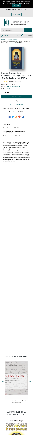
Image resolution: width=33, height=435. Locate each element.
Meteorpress (11, 88)
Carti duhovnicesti (12, 39)
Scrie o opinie (17, 81)
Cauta (28, 30)
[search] (12, 30)
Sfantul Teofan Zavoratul (13, 86)
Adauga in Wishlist (16, 111)
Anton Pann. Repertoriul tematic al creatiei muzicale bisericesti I (16, 401)
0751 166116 (8, 36)
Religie (3, 39)
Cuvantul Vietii (18, 397)
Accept (16, 5)
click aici (28, 3)
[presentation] (3, 382)
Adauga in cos (16, 96)
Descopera (16, 14)
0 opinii (11, 81)
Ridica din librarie (16, 104)
